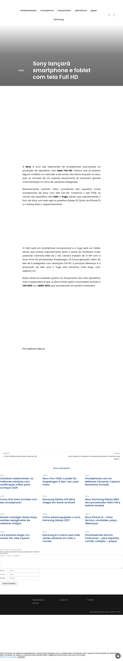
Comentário (4, 553)
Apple (94, 10)
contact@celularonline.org (98, 614)
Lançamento (64, 10)
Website (2, 580)
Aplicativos (81, 10)
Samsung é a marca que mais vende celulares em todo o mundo (61, 538)
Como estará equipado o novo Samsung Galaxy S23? (61, 519)
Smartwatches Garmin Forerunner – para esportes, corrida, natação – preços (102, 538)
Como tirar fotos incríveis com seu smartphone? (18, 501)
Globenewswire (28, 10)
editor (21, 70)
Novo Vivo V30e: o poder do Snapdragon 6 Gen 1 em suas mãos (60, 481)
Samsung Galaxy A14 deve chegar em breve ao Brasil (58, 501)
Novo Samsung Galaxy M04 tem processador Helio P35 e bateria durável (102, 502)
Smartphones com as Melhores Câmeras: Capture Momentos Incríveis (102, 481)
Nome (2, 573)
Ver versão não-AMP (114, 614)
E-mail (2, 577)
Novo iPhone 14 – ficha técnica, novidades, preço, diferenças (101, 520)
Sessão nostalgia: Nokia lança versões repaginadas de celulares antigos (18, 520)
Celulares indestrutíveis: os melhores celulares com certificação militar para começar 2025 (16, 483)
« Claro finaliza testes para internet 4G (20, 456)
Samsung (59, 19)
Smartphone (47, 10)
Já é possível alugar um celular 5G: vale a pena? (15, 536)
